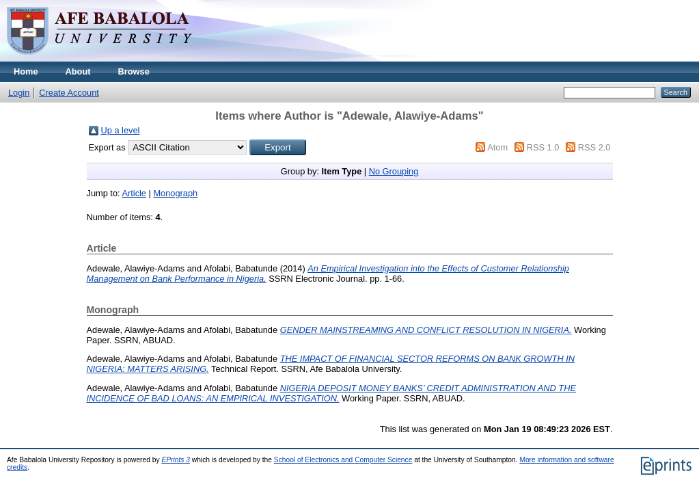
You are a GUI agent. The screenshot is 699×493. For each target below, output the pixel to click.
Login (18, 93)
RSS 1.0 (543, 147)
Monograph (175, 193)
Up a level (120, 130)
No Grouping (394, 171)
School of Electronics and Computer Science (343, 460)
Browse (134, 71)
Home (26, 71)
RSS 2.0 (594, 147)
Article (134, 193)
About (78, 71)
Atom (497, 147)
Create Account (69, 93)
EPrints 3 (175, 460)
